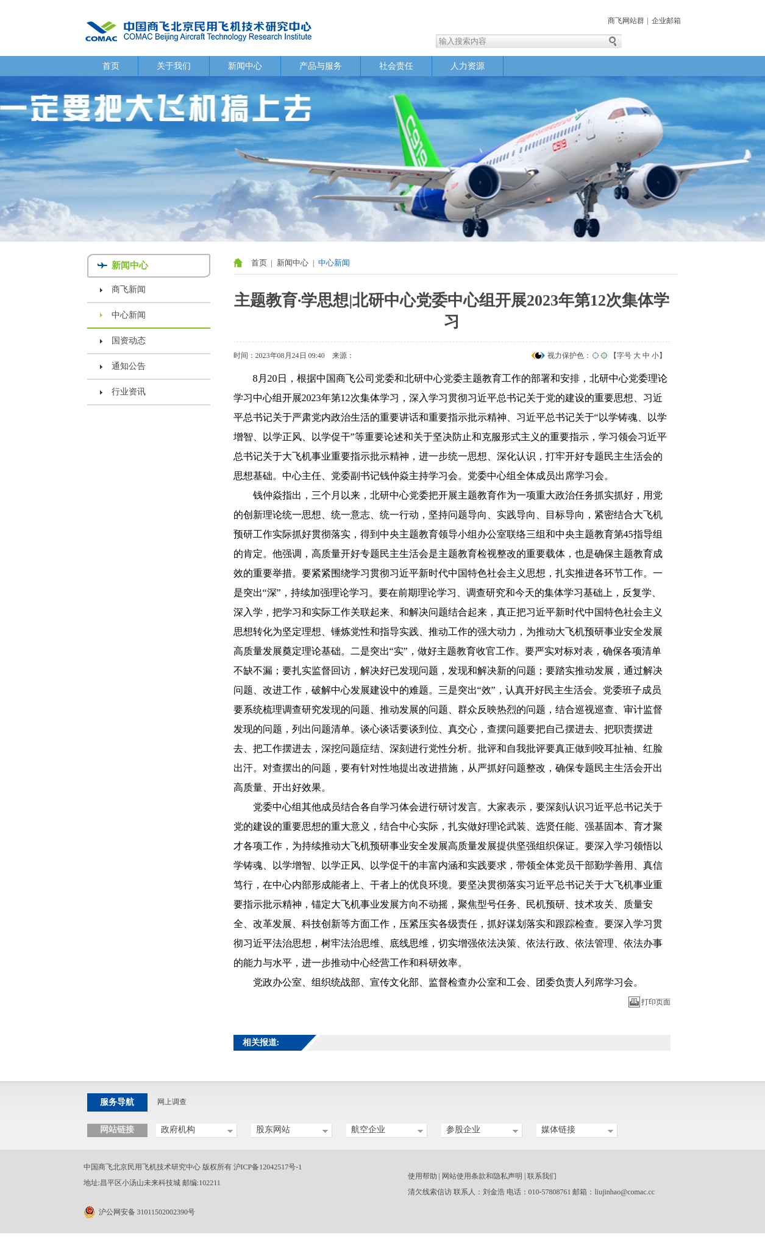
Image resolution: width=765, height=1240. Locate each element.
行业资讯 (129, 391)
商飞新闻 (129, 289)
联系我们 (542, 1176)
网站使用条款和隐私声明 (482, 1176)
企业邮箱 (666, 20)
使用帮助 (422, 1176)
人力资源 (467, 66)
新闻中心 (245, 66)
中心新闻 (129, 315)
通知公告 (129, 366)
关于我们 (174, 66)
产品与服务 (320, 66)
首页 (110, 66)
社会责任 (396, 66)
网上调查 (172, 1102)
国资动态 (129, 340)
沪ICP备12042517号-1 (267, 1167)
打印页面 (656, 1002)
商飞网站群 (626, 20)
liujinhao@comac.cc (625, 1192)
